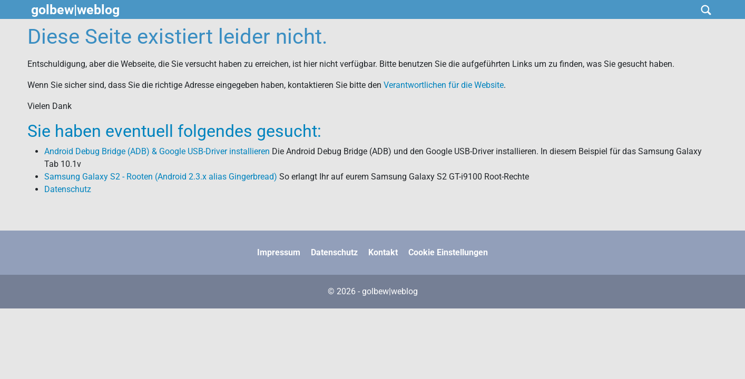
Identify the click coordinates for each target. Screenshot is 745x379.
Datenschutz (67, 189)
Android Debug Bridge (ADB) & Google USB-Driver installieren (157, 151)
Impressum (278, 252)
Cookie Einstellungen (448, 252)
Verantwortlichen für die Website (444, 85)
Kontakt (383, 252)
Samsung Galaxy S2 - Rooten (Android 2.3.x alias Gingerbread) (160, 177)
